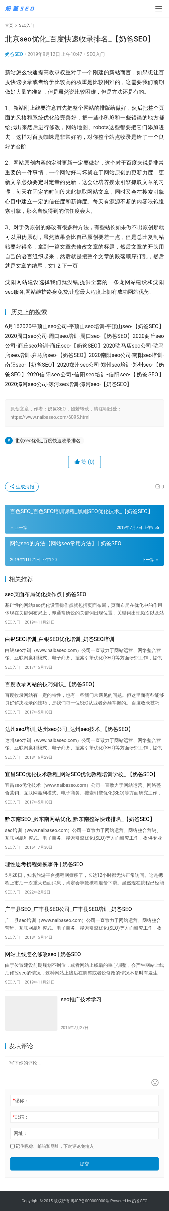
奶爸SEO (14, 54)
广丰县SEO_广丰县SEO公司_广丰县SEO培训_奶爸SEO (68, 909)
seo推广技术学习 (81, 999)
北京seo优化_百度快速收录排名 (47, 440)
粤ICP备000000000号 (90, 1201)
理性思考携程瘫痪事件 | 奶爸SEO (44, 864)
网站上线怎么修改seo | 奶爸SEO (43, 954)
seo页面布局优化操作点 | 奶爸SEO (45, 594)
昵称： (21, 1100)
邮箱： (21, 1117)
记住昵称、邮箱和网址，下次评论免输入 (52, 1146)
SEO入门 (96, 54)
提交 (84, 1164)
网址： (21, 1133)
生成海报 (21, 486)
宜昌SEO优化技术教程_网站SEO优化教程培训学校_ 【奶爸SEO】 (81, 774)
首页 (9, 25)
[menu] (159, 9)
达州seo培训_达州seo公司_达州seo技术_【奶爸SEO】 (69, 729)
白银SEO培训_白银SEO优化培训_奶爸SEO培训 (59, 639)
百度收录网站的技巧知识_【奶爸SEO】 (51, 684)
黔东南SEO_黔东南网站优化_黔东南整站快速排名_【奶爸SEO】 (80, 819)
